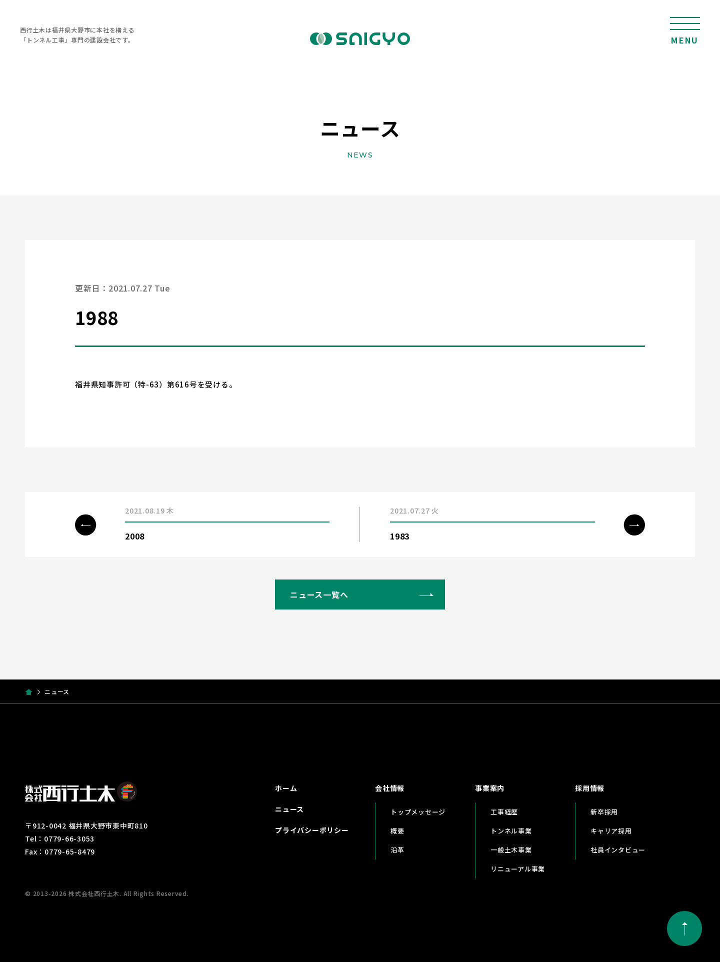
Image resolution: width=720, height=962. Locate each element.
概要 (397, 831)
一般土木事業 (511, 849)
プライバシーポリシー (312, 830)
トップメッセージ (418, 811)
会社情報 (389, 788)
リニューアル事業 (517, 869)
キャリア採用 (611, 831)
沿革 (397, 849)
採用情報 (589, 788)
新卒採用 (604, 811)
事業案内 (489, 788)
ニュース (289, 809)
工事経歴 (504, 811)
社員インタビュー (618, 849)
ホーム (286, 788)
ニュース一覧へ (319, 594)
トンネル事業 (511, 831)
